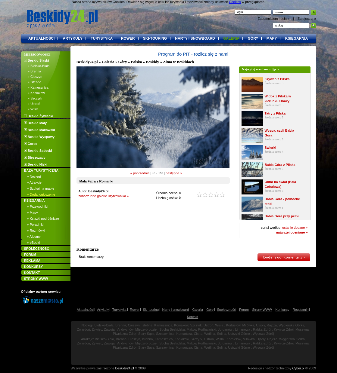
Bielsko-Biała (104, 325)
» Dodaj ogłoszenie (41, 194)
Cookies (235, 2)
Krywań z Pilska (277, 79)
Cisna (198, 333)
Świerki (270, 147)
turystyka (102, 38)
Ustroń (208, 325)
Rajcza (272, 325)
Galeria (108, 62)
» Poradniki (35, 224)
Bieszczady (34, 157)
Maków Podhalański (201, 329)
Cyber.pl (298, 368)
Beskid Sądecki (38, 150)
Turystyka (119, 309)
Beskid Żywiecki (38, 116)
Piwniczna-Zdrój (124, 333)
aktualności (41, 38)
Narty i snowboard (175, 309)
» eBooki (33, 242)
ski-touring (155, 38)
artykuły (73, 38)
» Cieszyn (33, 76)
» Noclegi (34, 176)
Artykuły (103, 309)
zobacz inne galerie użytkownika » (104, 196)
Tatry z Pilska (275, 113)
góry (253, 38)
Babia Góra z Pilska (280, 165)
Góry (210, 309)
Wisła (219, 325)
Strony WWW (262, 309)
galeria (231, 38)
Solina (221, 333)
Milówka (248, 325)
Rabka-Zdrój (262, 329)
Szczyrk (196, 325)
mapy (272, 38)
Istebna (147, 325)
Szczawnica (164, 333)
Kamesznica (163, 325)
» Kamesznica (36, 87)
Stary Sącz (146, 333)
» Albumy (34, 236)
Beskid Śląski (36, 60)
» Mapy (32, 212)
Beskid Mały (35, 123)
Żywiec (97, 329)
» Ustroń (32, 103)
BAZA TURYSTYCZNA (41, 170)
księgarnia (296, 38)
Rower (134, 309)
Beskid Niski (35, 164)
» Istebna (32, 82)
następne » (174, 173)
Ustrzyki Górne (239, 333)
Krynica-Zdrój (284, 329)
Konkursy (282, 309)
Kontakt (192, 317)
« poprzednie (140, 173)
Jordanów (225, 329)
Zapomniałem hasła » (274, 18)
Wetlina (209, 333)
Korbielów (233, 325)
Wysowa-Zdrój (263, 333)
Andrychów (125, 329)
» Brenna (32, 71)
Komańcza (184, 333)
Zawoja (109, 329)
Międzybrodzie (146, 329)
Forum (244, 309)
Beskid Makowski (39, 130)
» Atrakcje (34, 182)
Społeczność (226, 309)
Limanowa (242, 329)
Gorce (30, 143)
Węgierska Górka (291, 325)
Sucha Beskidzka (172, 329)
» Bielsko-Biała (37, 66)
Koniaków (181, 325)
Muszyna (302, 329)
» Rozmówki (36, 230)
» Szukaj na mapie (41, 188)
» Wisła (31, 109)
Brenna (120, 325)
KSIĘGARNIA (34, 200)
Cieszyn (134, 325)
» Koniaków (34, 93)
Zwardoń (83, 329)
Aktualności (85, 309)
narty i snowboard (195, 38)
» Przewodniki (37, 206)
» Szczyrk (33, 98)
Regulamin (301, 309)
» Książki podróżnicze (43, 218)
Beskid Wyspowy (39, 137)
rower (128, 38)
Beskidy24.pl (87, 62)
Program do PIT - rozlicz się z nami (193, 54)
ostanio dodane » (294, 227)
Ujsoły (260, 325)
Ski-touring (151, 309)
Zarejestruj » (307, 18)
